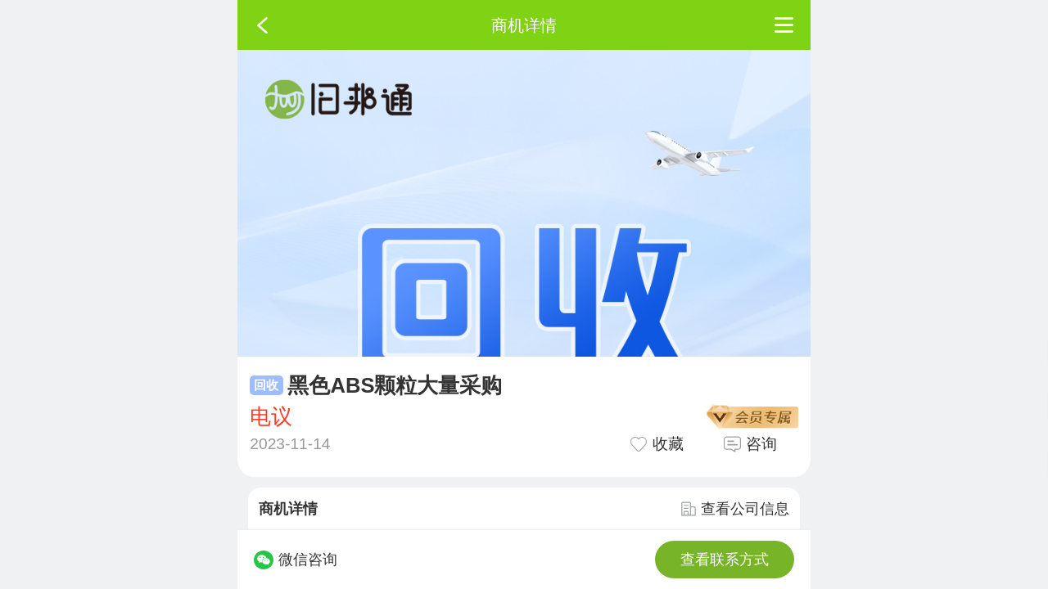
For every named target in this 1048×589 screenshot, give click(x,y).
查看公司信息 (735, 509)
